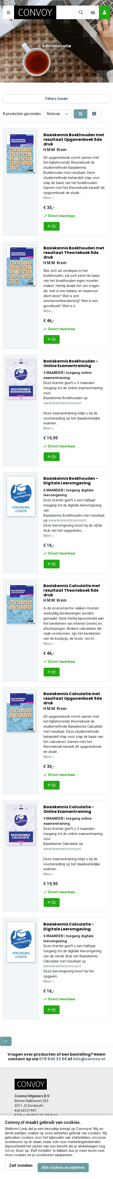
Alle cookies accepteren (63, 1167)
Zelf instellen (20, 1165)
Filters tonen (56, 98)
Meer (48, 198)
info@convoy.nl (89, 1059)
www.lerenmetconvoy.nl (62, 403)
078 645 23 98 (53, 1059)
